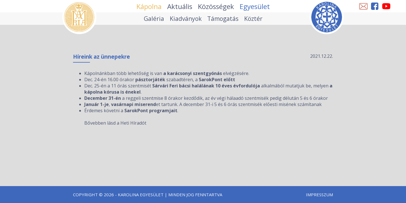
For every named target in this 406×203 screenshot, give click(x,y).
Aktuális (179, 6)
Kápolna (149, 6)
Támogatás (223, 19)
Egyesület (255, 6)
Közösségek (216, 6)
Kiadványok (186, 19)
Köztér (253, 19)
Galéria (154, 19)
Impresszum (319, 194)
